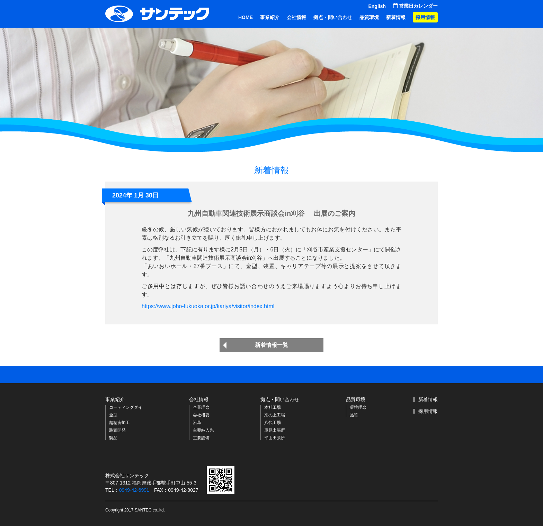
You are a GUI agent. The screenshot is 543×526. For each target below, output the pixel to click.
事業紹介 (269, 17)
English (377, 6)
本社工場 (272, 407)
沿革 (197, 423)
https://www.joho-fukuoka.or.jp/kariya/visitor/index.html (208, 306)
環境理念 (358, 407)
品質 (354, 415)
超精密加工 (119, 423)
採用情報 (425, 17)
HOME (245, 17)
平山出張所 (274, 438)
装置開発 (117, 430)
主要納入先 (203, 430)
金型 (113, 415)
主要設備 (201, 438)
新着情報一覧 (271, 345)
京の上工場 (274, 415)
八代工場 (272, 423)
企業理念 (201, 407)
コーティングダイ (125, 407)
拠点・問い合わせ (332, 17)
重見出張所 (274, 430)
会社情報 (296, 17)
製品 (113, 438)
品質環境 (369, 17)
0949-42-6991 (134, 490)
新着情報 (396, 17)
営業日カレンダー (418, 5)
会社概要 (201, 415)
